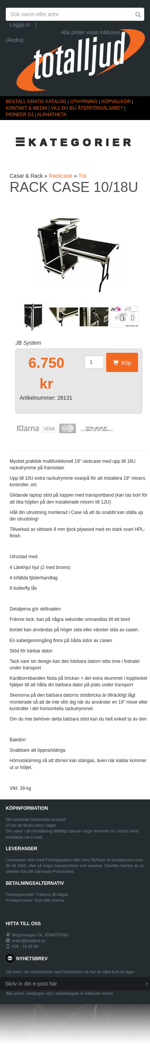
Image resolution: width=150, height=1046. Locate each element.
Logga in (20, 25)
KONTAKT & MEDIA (26, 108)
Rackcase (60, 176)
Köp (122, 363)
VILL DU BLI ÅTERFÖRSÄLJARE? (87, 108)
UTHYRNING (83, 101)
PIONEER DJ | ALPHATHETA (36, 114)
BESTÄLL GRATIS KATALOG (36, 101)
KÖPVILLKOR (116, 101)
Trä (82, 176)
